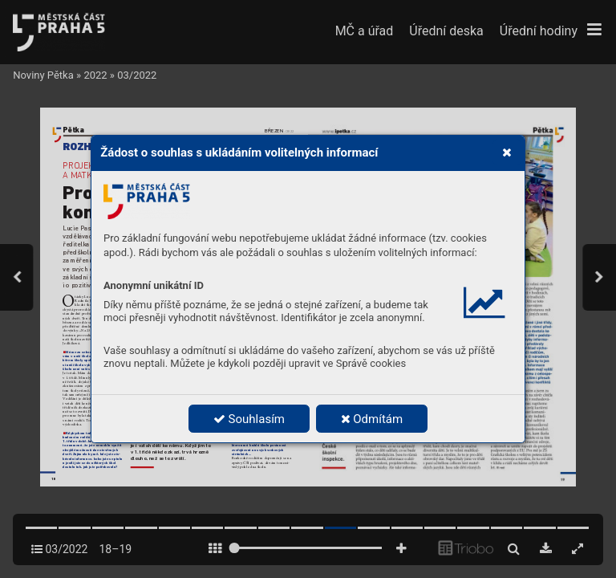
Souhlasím (249, 419)
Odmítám (372, 419)
